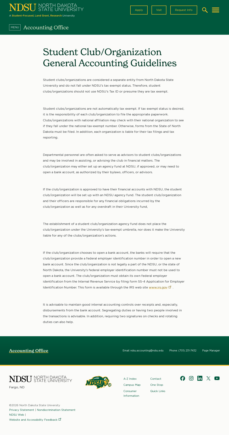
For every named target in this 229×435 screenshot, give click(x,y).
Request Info (184, 10)
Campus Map (132, 385)
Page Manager (211, 350)
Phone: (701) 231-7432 (182, 350)
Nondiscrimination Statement (56, 410)
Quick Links (157, 391)
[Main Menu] (215, 10)
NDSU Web (16, 414)
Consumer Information (131, 393)
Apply (139, 10)
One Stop (156, 385)
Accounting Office (28, 350)
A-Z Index (130, 378)
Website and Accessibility (35, 419)
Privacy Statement (21, 410)
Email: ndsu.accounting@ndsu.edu (143, 350)
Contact (155, 378)
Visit (159, 10)
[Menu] (16, 27)
